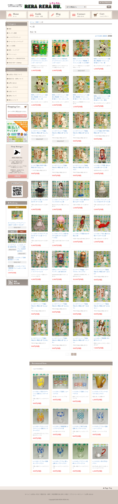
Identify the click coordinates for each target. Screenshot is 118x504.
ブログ (59, 15)
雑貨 (37, 22)
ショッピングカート (101, 15)
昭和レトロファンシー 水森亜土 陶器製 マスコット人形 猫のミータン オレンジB (60, 97)
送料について (13, 96)
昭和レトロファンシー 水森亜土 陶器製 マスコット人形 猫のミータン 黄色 (102, 98)
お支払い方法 (35, 494)
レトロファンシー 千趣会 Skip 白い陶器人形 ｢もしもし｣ (60, 167)
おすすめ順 (98, 36)
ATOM (17, 283)
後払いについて (13, 100)
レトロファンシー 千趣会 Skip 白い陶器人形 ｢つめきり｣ (81, 306)
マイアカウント (105, 2)
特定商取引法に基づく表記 (60, 494)
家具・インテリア (14, 50)
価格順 (105, 36)
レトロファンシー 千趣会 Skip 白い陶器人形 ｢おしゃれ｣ (60, 340)
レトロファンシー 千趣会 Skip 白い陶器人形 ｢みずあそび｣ (81, 167)
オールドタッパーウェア (16, 41)
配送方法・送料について (16, 79)
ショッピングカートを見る (17, 116)
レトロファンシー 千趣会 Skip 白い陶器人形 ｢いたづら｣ (81, 340)
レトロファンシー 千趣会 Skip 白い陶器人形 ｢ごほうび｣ (102, 271)
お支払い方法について (15, 74)
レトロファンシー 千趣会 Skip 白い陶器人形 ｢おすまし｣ (81, 133)
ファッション (13, 54)
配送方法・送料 (45, 494)
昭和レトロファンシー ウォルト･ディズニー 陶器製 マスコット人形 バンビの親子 (81, 61)
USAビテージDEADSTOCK (17, 58)
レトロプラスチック (15, 37)
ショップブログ (13, 87)
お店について (13, 91)
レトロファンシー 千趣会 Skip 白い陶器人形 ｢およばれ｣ (39, 306)
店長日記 (17, 176)
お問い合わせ (80, 15)
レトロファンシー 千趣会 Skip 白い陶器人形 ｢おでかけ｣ (60, 133)
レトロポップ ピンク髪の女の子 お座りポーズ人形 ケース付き (60, 235)
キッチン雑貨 (13, 33)
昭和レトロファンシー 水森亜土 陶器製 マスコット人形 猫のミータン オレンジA (81, 97)
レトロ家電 (12, 46)
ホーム (16, 15)
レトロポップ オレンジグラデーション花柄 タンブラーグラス (40, 428)
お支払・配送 (37, 15)
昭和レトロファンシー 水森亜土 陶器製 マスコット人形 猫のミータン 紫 (102, 61)
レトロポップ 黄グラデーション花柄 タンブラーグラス (40, 393)
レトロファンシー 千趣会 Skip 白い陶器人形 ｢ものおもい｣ (102, 306)
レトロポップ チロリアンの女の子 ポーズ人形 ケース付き (39, 235)
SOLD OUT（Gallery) (15, 63)
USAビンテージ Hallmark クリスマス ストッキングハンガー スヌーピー (39, 61)
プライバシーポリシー (76, 494)
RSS (15, 281)
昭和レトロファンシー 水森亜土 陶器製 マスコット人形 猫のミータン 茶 (39, 97)
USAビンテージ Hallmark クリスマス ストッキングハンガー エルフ (60, 61)
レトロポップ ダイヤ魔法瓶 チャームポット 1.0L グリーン (17, 268)
